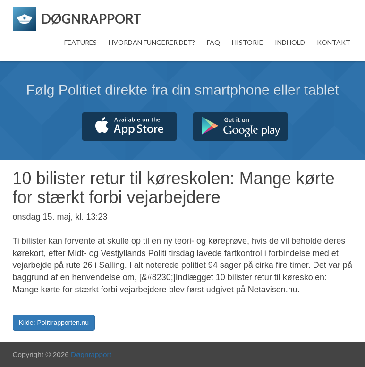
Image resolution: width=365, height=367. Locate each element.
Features (80, 42)
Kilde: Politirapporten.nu (54, 322)
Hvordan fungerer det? (152, 42)
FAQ (213, 42)
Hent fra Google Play (240, 126)
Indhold (290, 42)
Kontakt (333, 42)
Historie (247, 42)
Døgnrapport (91, 354)
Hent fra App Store (129, 126)
